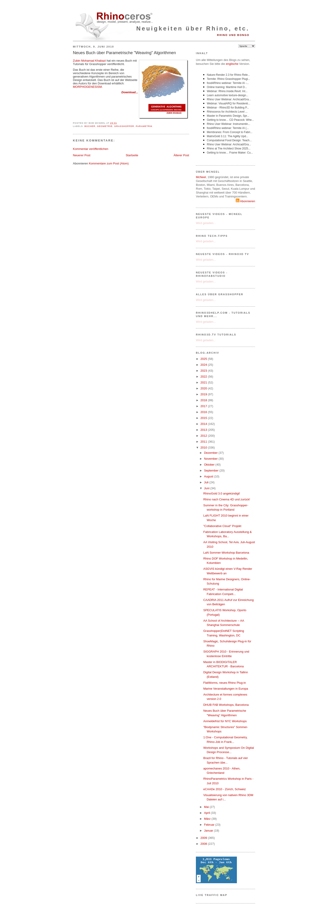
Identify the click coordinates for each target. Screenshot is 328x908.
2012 (204, 435)
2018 (204, 400)
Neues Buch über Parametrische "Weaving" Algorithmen (124, 52)
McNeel (201, 177)
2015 (204, 418)
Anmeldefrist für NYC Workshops (225, 721)
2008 (204, 843)
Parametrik (144, 126)
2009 (204, 838)
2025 (204, 359)
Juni (207, 488)
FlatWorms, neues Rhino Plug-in (224, 682)
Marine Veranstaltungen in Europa (225, 688)
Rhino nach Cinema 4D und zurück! (226, 499)
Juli (206, 482)
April (207, 813)
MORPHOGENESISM (87, 86)
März (208, 818)
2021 (204, 382)
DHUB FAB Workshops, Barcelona (226, 704)
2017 (204, 406)
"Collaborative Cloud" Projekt (222, 526)
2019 (204, 394)
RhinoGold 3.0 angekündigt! (221, 493)
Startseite (132, 155)
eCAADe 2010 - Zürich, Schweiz (224, 789)
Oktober (209, 464)
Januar (209, 830)
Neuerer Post (81, 155)
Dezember (211, 452)
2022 (204, 376)
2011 (204, 441)
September (211, 470)
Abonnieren (245, 201)
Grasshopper (124, 126)
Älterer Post (181, 155)
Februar (209, 824)
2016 (204, 412)
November (211, 458)
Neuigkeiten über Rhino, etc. (192, 28)
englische (232, 64)
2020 (204, 388)
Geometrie (105, 126)
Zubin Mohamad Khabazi (89, 60)
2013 (204, 429)
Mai (207, 807)
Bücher (90, 126)
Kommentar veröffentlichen (90, 149)
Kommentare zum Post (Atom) (109, 163)
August (209, 476)
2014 (204, 424)
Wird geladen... (206, 223)
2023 (204, 370)
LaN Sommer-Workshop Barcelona (226, 552)
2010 (204, 447)
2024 (204, 364)
